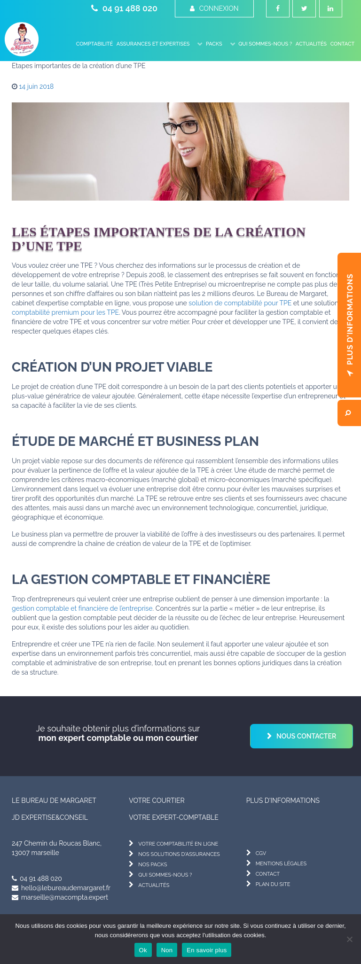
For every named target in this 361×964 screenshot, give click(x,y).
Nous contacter (306, 736)
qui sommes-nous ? (165, 875)
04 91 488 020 (124, 8)
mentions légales (281, 864)
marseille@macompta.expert (60, 897)
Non (167, 950)
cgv (261, 853)
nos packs (152, 865)
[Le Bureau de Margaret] (22, 39)
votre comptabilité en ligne (178, 844)
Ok (143, 950)
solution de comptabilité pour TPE (239, 303)
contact (268, 874)
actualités (153, 885)
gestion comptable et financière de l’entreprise (82, 608)
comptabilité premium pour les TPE (65, 312)
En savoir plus (207, 950)
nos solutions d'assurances (179, 854)
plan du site (273, 884)
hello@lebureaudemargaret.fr (61, 888)
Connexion (214, 8)
